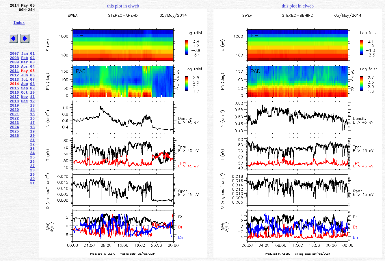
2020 (14, 129)
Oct (24, 108)
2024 (14, 150)
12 (32, 119)
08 (32, 98)
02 (32, 67)
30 (32, 212)
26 (32, 191)
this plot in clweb (123, 5)
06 (32, 87)
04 (32, 77)
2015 (14, 103)
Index (19, 26)
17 (32, 144)
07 (32, 93)
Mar (24, 72)
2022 (14, 139)
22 (32, 170)
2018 (14, 119)
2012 (14, 87)
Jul (24, 93)
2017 (14, 113)
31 (32, 217)
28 (32, 202)
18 (32, 150)
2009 (14, 72)
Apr (24, 77)
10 (32, 108)
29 (32, 207)
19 (32, 155)
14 (32, 129)
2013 (14, 93)
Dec (24, 119)
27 (32, 196)
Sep (24, 103)
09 (32, 103)
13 (32, 124)
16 (32, 139)
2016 (14, 108)
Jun (24, 87)
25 (32, 186)
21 (32, 165)
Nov (24, 113)
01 (32, 62)
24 (32, 181)
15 (32, 134)
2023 (14, 144)
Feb (24, 67)
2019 (14, 124)
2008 (14, 67)
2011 (14, 82)
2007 (14, 62)
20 (32, 160)
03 (32, 72)
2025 (14, 155)
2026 (14, 160)
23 (32, 176)
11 (32, 113)
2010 (14, 77)
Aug (24, 98)
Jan (24, 62)
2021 (14, 134)
